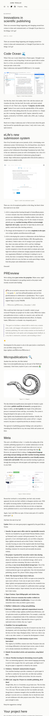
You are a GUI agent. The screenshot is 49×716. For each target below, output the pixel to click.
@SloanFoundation (27, 293)
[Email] (4, 7)
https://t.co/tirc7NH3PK (18, 300)
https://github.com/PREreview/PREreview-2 (17, 350)
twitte (14, 591)
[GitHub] (15, 7)
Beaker (30, 567)
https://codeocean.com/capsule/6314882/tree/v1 (18, 68)
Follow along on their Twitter (33, 572)
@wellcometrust (10, 295)
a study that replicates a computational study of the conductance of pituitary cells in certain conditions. (25, 617)
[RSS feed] (8, 7)
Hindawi (26, 239)
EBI (30, 239)
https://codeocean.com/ (18, 123)
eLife (30, 142)
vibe (9, 586)
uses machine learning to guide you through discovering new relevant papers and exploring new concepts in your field (24, 462)
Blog (25, 6)
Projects (20, 6)
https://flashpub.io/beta (23, 633)
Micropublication (38, 239)
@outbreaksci (31, 295)
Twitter (31, 541)
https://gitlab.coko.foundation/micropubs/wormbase (19, 416)
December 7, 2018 (30, 305)
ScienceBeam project (37, 212)
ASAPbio (18, 644)
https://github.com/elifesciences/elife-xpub (22, 233)
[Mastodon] (11, 7)
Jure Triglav (15, 3)
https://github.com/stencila (13, 541)
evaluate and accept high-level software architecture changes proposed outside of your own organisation (25, 251)
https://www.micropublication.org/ (14, 364)
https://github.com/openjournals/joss (17, 583)
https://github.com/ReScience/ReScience (29, 612)
